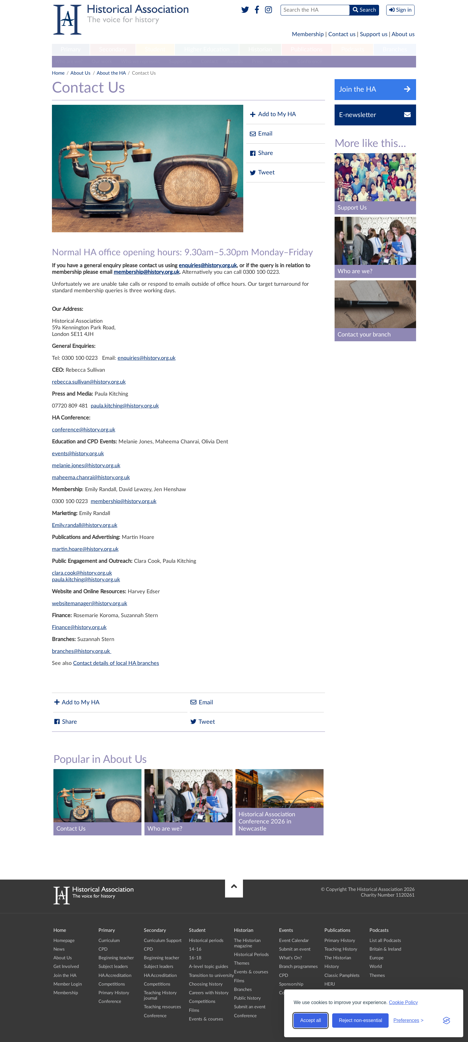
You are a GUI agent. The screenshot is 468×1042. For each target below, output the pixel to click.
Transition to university (211, 975)
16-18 (195, 958)
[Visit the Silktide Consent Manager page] (446, 1020)
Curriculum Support (162, 940)
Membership (308, 34)
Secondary (113, 50)
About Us (80, 73)
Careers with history (209, 993)
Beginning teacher (116, 958)
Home (58, 73)
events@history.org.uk (78, 454)
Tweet (262, 173)
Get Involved (66, 966)
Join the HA (64, 975)
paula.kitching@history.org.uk (125, 406)
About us (403, 34)
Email (261, 134)
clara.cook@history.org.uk (82, 573)
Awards (235, 61)
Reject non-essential (360, 1020)
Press (257, 61)
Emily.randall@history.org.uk (84, 525)
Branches (395, 50)
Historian (260, 50)
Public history (247, 998)
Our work (102, 61)
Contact (209, 61)
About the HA (111, 73)
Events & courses (206, 1019)
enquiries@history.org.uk (208, 265)
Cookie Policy (403, 1002)
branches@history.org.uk (81, 651)
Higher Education (207, 50)
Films (194, 1010)
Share (261, 153)
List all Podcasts (385, 940)
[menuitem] (71, 50)
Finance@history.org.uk (79, 627)
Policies (280, 61)
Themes (242, 963)
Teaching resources (162, 1007)
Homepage (64, 940)
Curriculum (109, 940)
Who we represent (140, 61)
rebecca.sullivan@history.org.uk (89, 382)
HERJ (329, 984)
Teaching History (340, 949)
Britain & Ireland (385, 949)
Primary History (113, 993)
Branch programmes (298, 966)
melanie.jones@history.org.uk (86, 465)
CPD (102, 949)
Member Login (67, 984)
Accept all (310, 1020)
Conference (309, 61)
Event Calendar (294, 940)
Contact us (341, 34)
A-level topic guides (208, 966)
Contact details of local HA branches (116, 663)
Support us (373, 34)
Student (155, 50)
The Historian (337, 958)
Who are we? (69, 61)
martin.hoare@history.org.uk (85, 549)
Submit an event (249, 1007)
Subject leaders (113, 966)
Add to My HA (272, 114)
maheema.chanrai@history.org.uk (91, 477)
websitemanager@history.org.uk (89, 603)
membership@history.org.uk (146, 272)
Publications (307, 50)
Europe (377, 958)
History (331, 966)
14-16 (195, 949)
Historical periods (206, 940)
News (59, 949)
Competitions (111, 984)
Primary (71, 50)
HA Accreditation (114, 975)
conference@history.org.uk (83, 430)
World (376, 966)
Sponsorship (291, 984)
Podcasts (352, 50)
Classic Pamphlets (342, 975)
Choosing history (206, 984)
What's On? (290, 958)
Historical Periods (251, 954)
